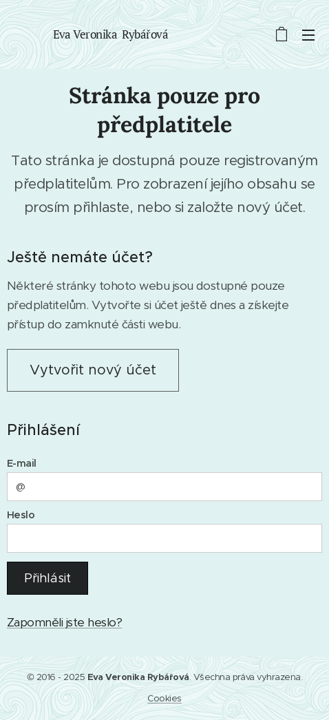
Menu (308, 35)
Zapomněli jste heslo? (64, 622)
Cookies (164, 698)
